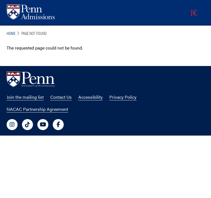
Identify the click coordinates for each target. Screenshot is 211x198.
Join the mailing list (25, 97)
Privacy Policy (123, 97)
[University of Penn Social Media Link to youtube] (42, 124)
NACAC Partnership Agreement (37, 109)
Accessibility (90, 97)
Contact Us (61, 97)
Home (11, 33)
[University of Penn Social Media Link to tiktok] (27, 124)
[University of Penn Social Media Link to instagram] (12, 124)
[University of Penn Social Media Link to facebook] (58, 124)
